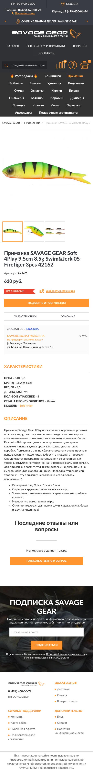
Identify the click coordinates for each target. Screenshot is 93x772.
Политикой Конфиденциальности (65, 654)
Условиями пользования (38, 657)
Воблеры (16, 83)
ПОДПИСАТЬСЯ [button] (46, 645)
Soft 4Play (26, 405)
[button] (23, 13)
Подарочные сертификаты (58, 112)
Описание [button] (68, 316)
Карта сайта (19, 723)
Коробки (56, 98)
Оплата (62, 695)
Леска (55, 105)
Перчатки (73, 105)
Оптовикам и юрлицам (46, 46)
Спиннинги (53, 76)
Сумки (19, 90)
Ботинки (37, 98)
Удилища (54, 83)
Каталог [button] (13, 46)
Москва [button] (32, 329)
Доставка (63, 689)
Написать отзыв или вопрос (46, 561)
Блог (60, 717)
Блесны (35, 83)
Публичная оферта (23, 729)
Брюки (74, 90)
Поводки (18, 105)
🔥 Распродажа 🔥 (24, 76)
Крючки (38, 105)
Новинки (79, 46)
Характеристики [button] (25, 316)
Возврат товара (67, 701)
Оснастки (37, 90)
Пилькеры (16, 98)
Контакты (46, 53)
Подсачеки (76, 83)
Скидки (62, 723)
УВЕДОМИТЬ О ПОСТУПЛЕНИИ (47, 303)
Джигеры (77, 98)
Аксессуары (23, 112)
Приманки (75, 76)
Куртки (56, 90)
